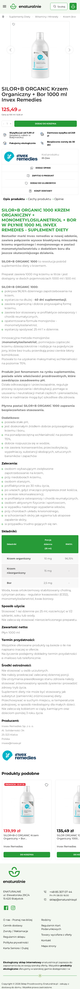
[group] (26, 821)
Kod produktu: (50, 154)
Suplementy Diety (19, 16)
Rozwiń (40, 974)
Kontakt (46, 940)
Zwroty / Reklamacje (15, 931)
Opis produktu (14, 199)
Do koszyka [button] (26, 854)
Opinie (59, 199)
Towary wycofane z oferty (56, 934)
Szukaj (61, 6)
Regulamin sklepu (14, 936)
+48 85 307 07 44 (61, 891)
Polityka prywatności (15, 942)
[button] (46, 785)
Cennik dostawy (12, 925)
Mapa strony (48, 946)
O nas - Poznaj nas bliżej (17, 919)
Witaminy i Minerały (46, 16)
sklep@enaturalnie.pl (63, 899)
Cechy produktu (39, 199)
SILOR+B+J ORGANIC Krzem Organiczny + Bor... (21, 837)
